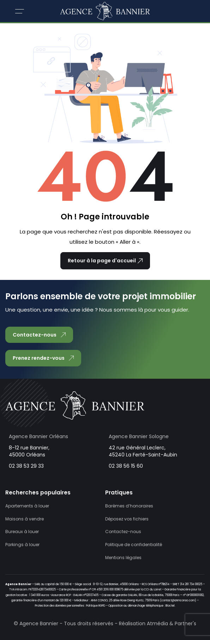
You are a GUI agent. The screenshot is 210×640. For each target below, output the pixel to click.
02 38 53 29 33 (26, 465)
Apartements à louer (27, 506)
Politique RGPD (95, 606)
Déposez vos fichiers (127, 519)
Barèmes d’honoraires (129, 506)
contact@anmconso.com (178, 600)
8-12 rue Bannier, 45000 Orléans (29, 451)
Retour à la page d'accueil (105, 260)
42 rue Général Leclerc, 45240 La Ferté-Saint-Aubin (143, 451)
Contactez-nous (123, 532)
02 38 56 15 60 (126, 465)
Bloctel (170, 606)
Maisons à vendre (24, 519)
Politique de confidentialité (133, 545)
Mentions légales (123, 558)
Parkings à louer (22, 545)
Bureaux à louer (22, 532)
